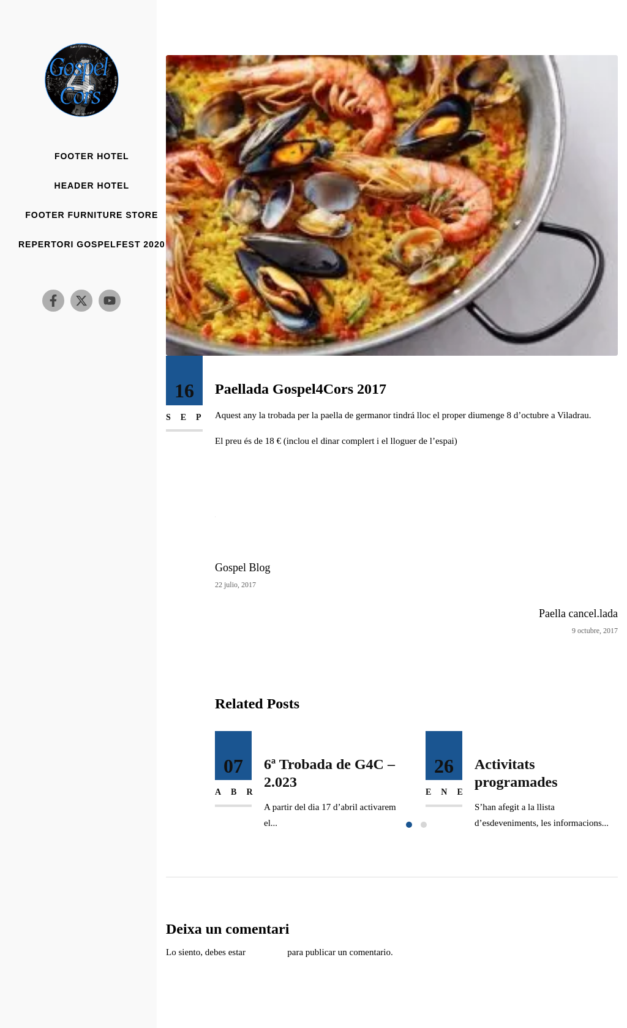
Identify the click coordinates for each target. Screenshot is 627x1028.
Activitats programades (516, 773)
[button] (409, 825)
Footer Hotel (91, 156)
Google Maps (240, 492)
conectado (266, 952)
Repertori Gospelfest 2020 (91, 244)
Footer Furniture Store (91, 215)
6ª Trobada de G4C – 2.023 (329, 773)
